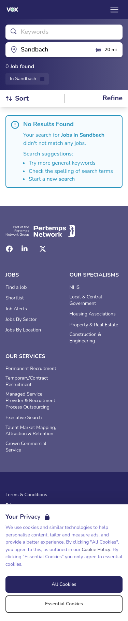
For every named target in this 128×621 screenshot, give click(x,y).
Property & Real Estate (94, 325)
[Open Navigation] (114, 9)
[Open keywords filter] (64, 32)
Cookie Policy (96, 549)
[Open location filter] (47, 50)
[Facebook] (9, 248)
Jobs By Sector (21, 319)
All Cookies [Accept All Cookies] (64, 584)
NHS (75, 287)
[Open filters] (112, 98)
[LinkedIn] (24, 248)
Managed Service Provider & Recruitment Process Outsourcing (30, 400)
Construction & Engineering (85, 337)
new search (60, 179)
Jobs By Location (23, 330)
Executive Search (23, 418)
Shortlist (14, 298)
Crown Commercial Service (25, 447)
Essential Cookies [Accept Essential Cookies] (64, 604)
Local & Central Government (86, 300)
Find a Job (16, 287)
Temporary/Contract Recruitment (26, 381)
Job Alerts (16, 309)
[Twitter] (42, 248)
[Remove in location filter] (27, 79)
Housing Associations (93, 314)
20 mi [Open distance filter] (106, 49)
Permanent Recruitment (30, 369)
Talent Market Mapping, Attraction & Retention (30, 431)
